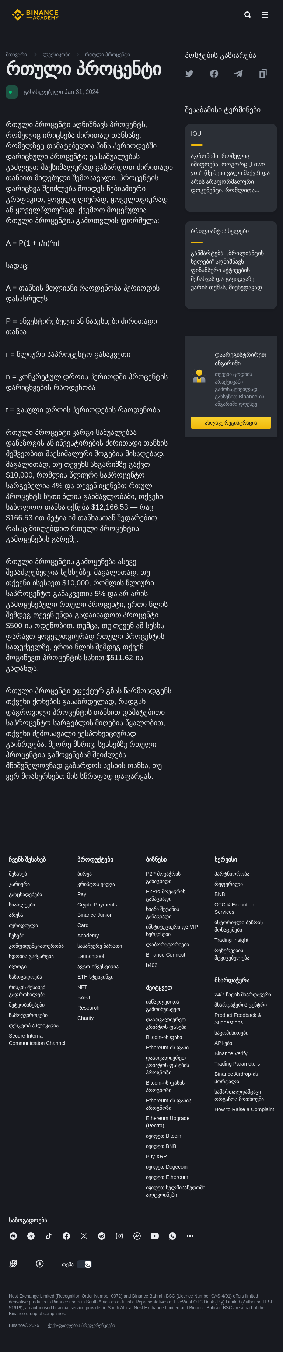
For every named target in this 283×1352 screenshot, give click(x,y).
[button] (265, 14)
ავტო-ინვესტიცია (98, 966)
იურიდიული (23, 925)
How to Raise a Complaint (244, 1109)
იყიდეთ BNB (161, 1146)
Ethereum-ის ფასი (167, 1047)
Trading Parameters (237, 1064)
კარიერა (19, 884)
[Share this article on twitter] (189, 73)
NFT (82, 987)
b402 (151, 965)
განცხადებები (25, 894)
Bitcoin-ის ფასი (164, 1037)
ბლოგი (18, 966)
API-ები (223, 1043)
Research (88, 1008)
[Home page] (35, 15)
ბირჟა (84, 874)
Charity (85, 1018)
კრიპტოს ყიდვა (96, 884)
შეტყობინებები (27, 1005)
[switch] (84, 1264)
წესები (16, 936)
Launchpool (90, 956)
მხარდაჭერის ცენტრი (240, 1005)
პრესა (16, 915)
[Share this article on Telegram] (238, 73)
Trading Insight (231, 940)
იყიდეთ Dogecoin (167, 1167)
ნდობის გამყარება (31, 956)
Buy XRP (156, 1156)
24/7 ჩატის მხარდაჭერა (242, 994)
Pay (81, 894)
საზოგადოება (25, 977)
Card (82, 925)
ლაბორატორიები (167, 944)
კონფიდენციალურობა (36, 946)
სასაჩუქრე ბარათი (99, 946)
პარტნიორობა (231, 874)
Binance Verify (231, 1053)
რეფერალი (228, 884)
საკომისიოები (231, 1033)
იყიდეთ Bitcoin (163, 1136)
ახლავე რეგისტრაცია (231, 423)
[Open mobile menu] (265, 14)
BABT (84, 997)
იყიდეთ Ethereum (167, 1177)
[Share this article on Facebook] (214, 73)
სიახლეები (22, 905)
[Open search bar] (245, 14)
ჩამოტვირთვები (28, 1015)
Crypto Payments (97, 905)
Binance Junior (94, 915)
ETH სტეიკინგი (95, 977)
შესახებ (18, 874)
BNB (219, 894)
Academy (88, 936)
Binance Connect (165, 955)
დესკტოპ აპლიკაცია (34, 1025)
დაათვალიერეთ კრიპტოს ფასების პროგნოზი (167, 1065)
